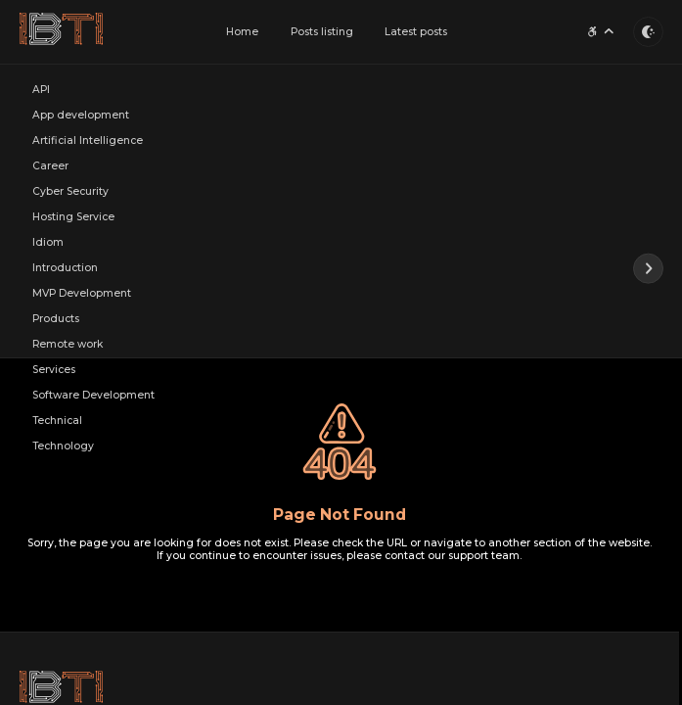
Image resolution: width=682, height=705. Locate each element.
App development (80, 116)
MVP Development (81, 294)
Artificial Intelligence (87, 141)
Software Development (93, 396)
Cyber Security (70, 192)
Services (53, 370)
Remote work (67, 345)
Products (55, 319)
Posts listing (322, 31)
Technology (63, 447)
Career (50, 167)
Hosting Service (73, 218)
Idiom (48, 243)
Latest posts (416, 31)
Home (242, 31)
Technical (57, 421)
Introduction (65, 268)
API (41, 90)
